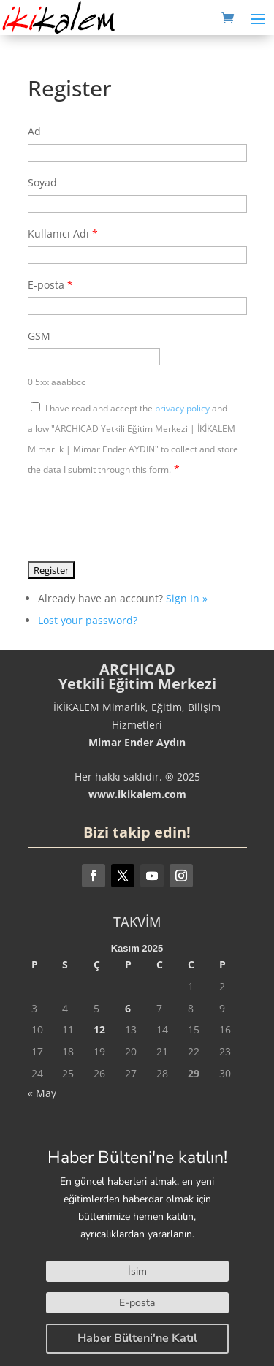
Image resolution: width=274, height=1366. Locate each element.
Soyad (42, 182)
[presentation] (139, 518)
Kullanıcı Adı (63, 233)
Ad (34, 131)
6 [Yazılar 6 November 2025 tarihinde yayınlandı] (128, 1008)
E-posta (50, 285)
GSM (39, 336)
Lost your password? (87, 620)
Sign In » (187, 598)
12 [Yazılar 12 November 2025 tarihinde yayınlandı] (99, 1029)
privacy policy (182, 408)
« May (42, 1093)
